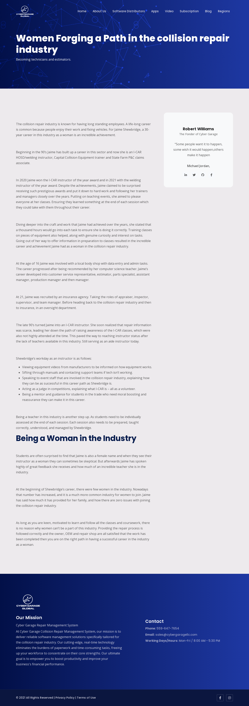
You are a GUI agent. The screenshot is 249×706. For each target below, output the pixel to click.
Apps (155, 11)
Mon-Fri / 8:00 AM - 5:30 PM (182, 641)
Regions (224, 11)
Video (169, 11)
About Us (99, 11)
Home (82, 11)
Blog (208, 11)
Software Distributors (128, 11)
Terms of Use (86, 698)
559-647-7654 (162, 628)
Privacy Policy (65, 698)
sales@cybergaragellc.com (171, 635)
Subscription (189, 11)
